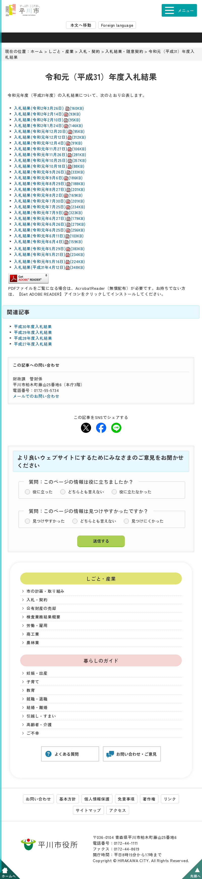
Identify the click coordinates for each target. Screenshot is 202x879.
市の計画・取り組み (45, 591)
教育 (30, 690)
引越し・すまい (41, 716)
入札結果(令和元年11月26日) (50, 154)
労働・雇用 (37, 625)
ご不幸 (32, 733)
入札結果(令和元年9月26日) (49, 172)
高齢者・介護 (39, 724)
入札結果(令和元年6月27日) (49, 218)
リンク (170, 799)
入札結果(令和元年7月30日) (49, 201)
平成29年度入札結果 (33, 332)
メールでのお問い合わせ (36, 396)
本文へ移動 (81, 25)
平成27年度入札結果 (33, 344)
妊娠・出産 (37, 673)
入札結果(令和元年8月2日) (48, 195)
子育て (32, 682)
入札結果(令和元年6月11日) (49, 236)
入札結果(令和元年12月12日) (50, 137)
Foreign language (117, 25)
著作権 (149, 799)
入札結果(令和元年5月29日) (49, 248)
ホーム (37, 51)
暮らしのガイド (101, 660)
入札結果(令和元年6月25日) (49, 230)
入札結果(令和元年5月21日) (49, 254)
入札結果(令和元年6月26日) (49, 224)
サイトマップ (88, 810)
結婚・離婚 (37, 707)
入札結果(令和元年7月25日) (49, 207)
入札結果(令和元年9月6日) (48, 178)
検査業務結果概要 (43, 617)
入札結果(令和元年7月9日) (48, 212)
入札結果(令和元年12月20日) (49, 131)
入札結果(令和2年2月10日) (47, 120)
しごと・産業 (61, 51)
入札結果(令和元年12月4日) (48, 143)
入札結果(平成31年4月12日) (49, 267)
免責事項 (126, 799)
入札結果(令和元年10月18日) (49, 166)
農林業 (32, 642)
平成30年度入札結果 (33, 326)
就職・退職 (37, 699)
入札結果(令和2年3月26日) (49, 108)
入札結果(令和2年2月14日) (47, 114)
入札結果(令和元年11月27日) (50, 149)
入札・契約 (89, 51)
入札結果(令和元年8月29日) (49, 183)
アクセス (117, 810)
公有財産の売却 (41, 608)
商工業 (32, 634)
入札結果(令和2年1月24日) (48, 125)
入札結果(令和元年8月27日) (49, 189)
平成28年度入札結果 (33, 338)
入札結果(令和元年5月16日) (49, 261)
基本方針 (67, 799)
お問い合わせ (38, 799)
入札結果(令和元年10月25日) (50, 160)
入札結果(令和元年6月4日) (48, 241)
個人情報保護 (97, 799)
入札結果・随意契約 (124, 51)
